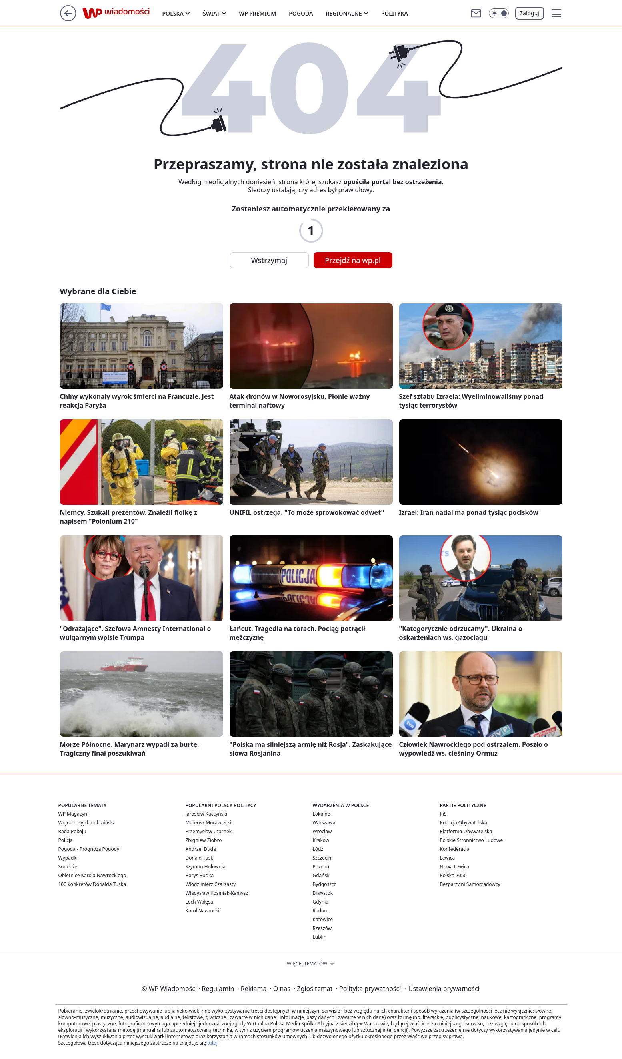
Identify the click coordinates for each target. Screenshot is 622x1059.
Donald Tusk (199, 857)
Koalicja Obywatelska (463, 822)
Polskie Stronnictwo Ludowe (471, 840)
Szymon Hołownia (206, 866)
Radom (321, 910)
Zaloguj (529, 13)
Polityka (394, 13)
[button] (556, 13)
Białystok (323, 893)
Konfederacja (455, 849)
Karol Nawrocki (203, 910)
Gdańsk (321, 875)
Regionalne (344, 13)
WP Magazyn (72, 813)
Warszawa (324, 822)
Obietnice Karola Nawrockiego (92, 875)
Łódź (318, 849)
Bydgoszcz (324, 884)
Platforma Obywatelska (466, 831)
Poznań (321, 866)
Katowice (323, 919)
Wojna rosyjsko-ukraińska (87, 822)
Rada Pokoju (72, 831)
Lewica (447, 857)
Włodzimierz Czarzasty (211, 884)
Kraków (321, 840)
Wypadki (68, 857)
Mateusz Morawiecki (209, 822)
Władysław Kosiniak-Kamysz (217, 893)
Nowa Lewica (454, 866)
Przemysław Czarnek (209, 831)
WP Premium (257, 13)
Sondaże (68, 866)
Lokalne (321, 813)
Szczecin (322, 857)
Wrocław (322, 831)
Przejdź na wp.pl (353, 260)
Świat (211, 13)
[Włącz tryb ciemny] (499, 13)
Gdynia (320, 901)
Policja (65, 840)
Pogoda (301, 13)
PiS (443, 813)
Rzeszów (322, 928)
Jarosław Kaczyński (206, 813)
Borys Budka (200, 875)
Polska (173, 13)
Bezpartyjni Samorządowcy (470, 884)
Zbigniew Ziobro (204, 840)
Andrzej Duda (201, 849)
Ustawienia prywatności (442, 988)
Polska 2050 (453, 875)
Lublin (320, 937)
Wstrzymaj (269, 260)
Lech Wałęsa (199, 901)
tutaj (212, 1042)
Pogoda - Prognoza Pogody (89, 849)
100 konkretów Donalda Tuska (92, 884)
